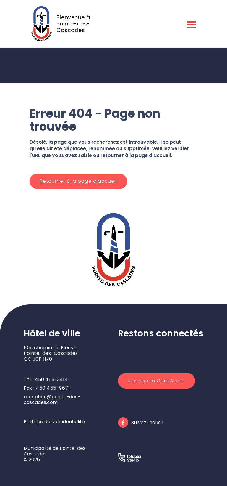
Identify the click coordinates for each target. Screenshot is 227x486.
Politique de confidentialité (54, 421)
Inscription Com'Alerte (156, 380)
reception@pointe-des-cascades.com (52, 399)
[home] (68, 23)
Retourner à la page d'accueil (78, 181)
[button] (190, 23)
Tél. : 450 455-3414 (46, 379)
